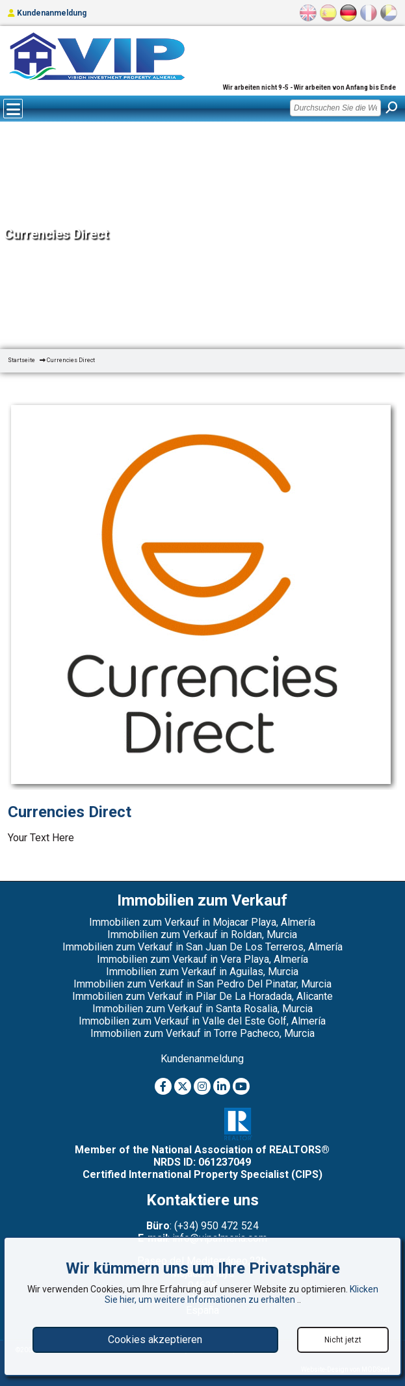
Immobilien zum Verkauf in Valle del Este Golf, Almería (202, 1021)
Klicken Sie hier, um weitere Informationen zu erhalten (241, 1294)
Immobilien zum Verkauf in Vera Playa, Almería (202, 959)
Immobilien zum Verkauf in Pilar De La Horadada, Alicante (202, 996)
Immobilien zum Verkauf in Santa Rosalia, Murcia (202, 1008)
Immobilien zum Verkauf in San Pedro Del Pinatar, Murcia (202, 984)
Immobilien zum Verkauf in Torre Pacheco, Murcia (202, 1033)
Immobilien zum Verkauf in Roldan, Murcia (202, 934)
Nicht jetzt (342, 1339)
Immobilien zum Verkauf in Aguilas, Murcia (202, 971)
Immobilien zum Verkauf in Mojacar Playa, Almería (202, 922)
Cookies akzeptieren (155, 1339)
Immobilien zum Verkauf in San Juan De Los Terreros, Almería (202, 947)
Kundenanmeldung (47, 13)
